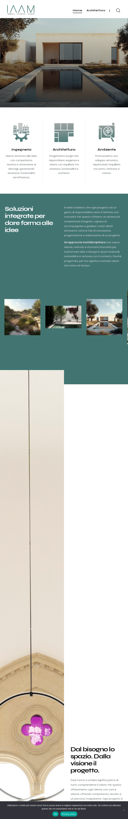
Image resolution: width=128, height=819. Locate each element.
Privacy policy (69, 814)
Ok (55, 814)
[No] (124, 810)
